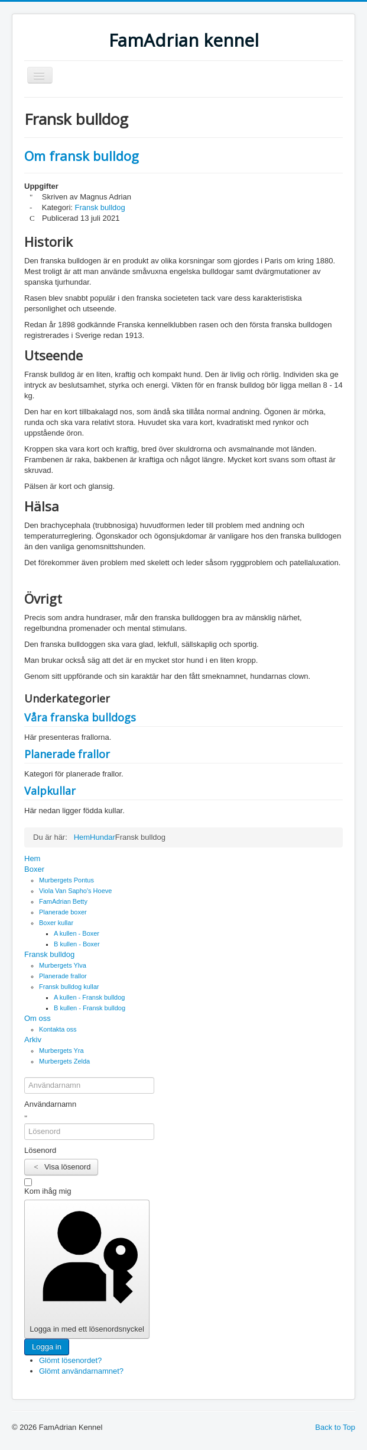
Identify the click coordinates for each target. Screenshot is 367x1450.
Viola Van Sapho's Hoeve (75, 890)
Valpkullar (50, 791)
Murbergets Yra (61, 1050)
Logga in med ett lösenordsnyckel (86, 1268)
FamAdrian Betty (63, 901)
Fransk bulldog (100, 207)
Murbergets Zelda (64, 1061)
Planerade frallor (67, 754)
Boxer (34, 869)
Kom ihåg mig (47, 1191)
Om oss (37, 1018)
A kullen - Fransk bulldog (89, 997)
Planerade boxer (63, 912)
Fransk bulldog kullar (69, 986)
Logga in (46, 1346)
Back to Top (335, 1427)
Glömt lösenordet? (70, 1360)
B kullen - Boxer (77, 944)
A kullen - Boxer (76, 933)
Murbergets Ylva (62, 965)
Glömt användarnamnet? (81, 1371)
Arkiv (32, 1039)
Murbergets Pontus (66, 880)
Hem (32, 858)
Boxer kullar (56, 922)
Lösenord (40, 1150)
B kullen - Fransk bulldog (89, 1007)
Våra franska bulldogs (80, 717)
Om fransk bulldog (81, 156)
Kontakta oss (58, 1029)
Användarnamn (50, 1104)
